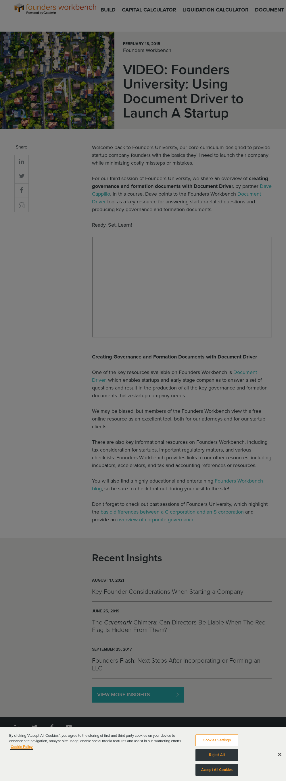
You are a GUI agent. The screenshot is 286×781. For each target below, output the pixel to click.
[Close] (279, 756)
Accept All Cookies (217, 772)
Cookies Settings (217, 742)
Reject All (216, 757)
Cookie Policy (22, 749)
